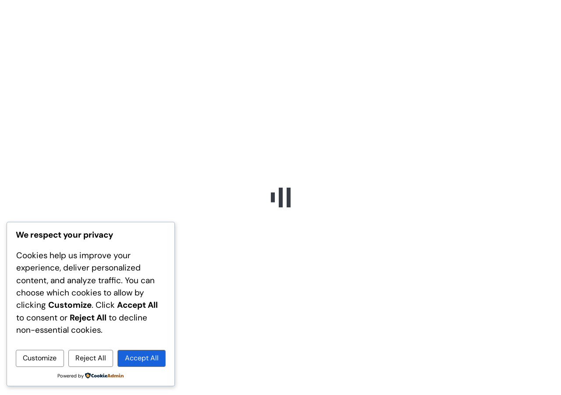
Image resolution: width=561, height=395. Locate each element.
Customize (40, 358)
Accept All (142, 358)
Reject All (90, 358)
